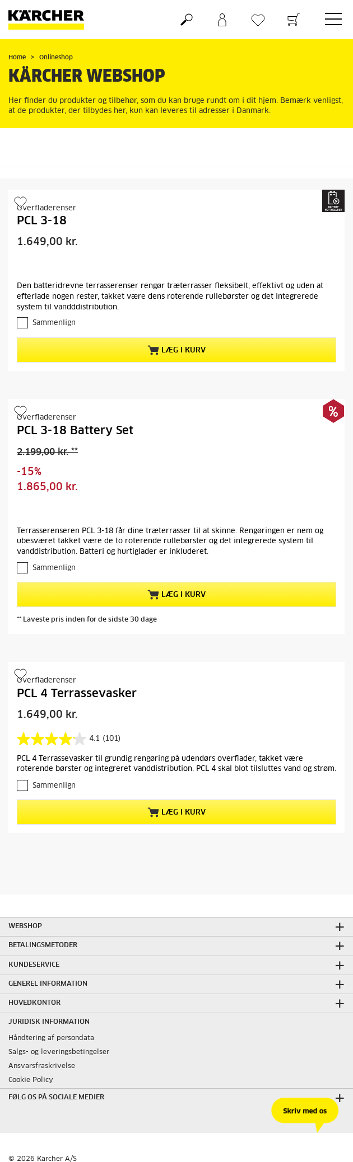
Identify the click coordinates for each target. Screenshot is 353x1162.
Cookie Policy (30, 1080)
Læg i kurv (176, 350)
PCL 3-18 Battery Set (75, 430)
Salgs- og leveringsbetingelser (58, 1052)
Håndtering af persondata (51, 1038)
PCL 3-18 (42, 221)
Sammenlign (54, 323)
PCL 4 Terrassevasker (77, 693)
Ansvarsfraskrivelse (41, 1066)
